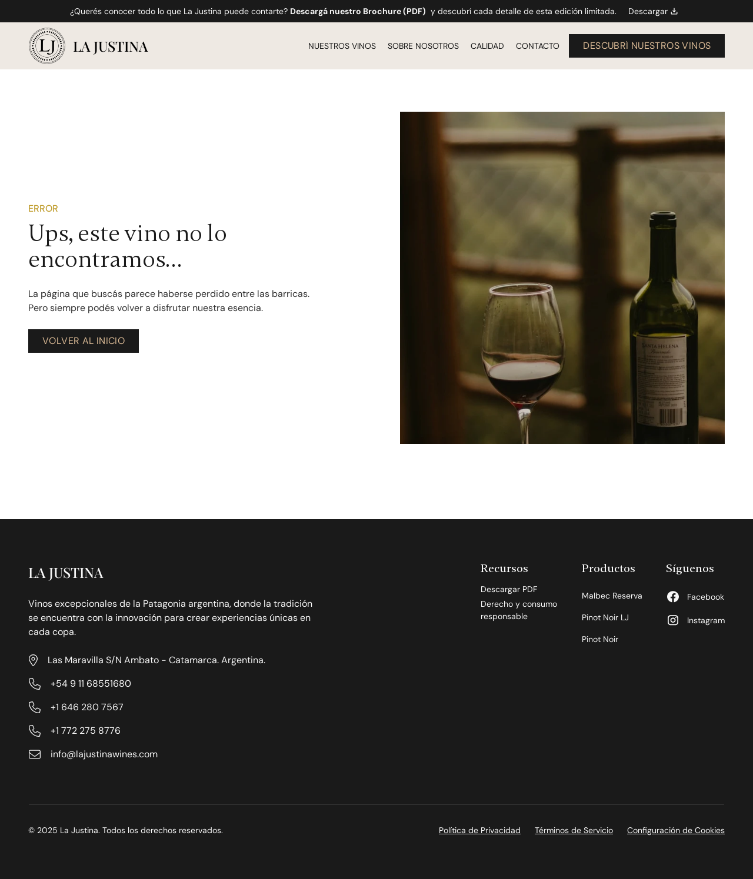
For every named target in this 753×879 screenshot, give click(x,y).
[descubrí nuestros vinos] (647, 46)
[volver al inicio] (83, 341)
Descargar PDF (509, 589)
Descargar (653, 11)
